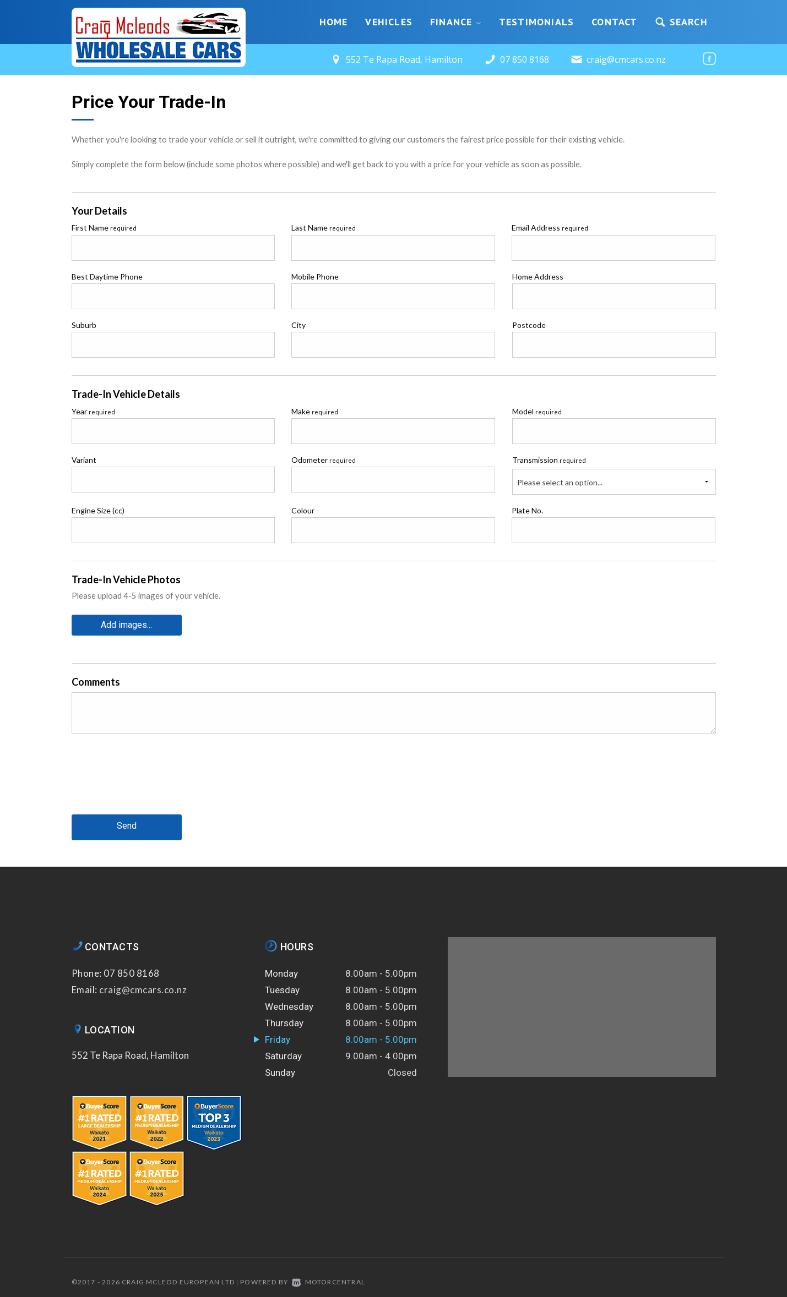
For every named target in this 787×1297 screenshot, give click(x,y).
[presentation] (155, 781)
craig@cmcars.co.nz (626, 59)
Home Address (537, 276)
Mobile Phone (315, 276)
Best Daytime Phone (107, 276)
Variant (84, 459)
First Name (104, 227)
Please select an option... (560, 482)
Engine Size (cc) (98, 510)
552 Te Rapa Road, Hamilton (130, 1053)
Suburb (84, 325)
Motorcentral (328, 1280)
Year (93, 411)
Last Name (323, 227)
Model (537, 411)
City (298, 325)
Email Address (550, 227)
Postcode (529, 325)
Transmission (549, 459)
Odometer (323, 459)
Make (314, 411)
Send (127, 825)
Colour (302, 510)
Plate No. (527, 510)
